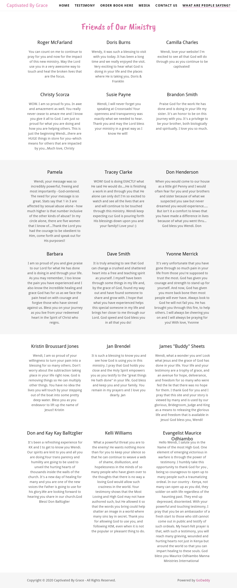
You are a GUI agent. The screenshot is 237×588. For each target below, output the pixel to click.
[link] (27, 6)
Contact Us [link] (166, 5)
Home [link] (64, 5)
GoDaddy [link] (203, 580)
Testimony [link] (85, 5)
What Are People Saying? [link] (206, 5)
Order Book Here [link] (116, 5)
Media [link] (144, 5)
